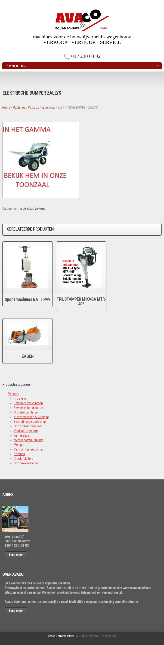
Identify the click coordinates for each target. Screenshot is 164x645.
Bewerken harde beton (28, 408)
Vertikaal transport (26, 431)
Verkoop (33, 107)
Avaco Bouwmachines (61, 636)
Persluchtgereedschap (28, 449)
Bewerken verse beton (28, 403)
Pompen (19, 454)
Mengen (19, 445)
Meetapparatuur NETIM (28, 440)
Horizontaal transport (28, 426)
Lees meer (16, 555)
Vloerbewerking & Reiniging (32, 417)
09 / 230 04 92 (86, 56)
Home (6, 107)
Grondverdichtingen (26, 412)
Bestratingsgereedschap (30, 421)
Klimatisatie (21, 435)
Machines (19, 107)
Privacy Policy (108, 636)
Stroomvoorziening (26, 463)
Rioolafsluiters (23, 458)
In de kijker (48, 107)
